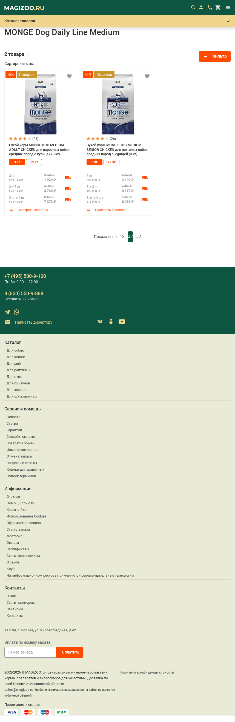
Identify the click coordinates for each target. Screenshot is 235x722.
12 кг (34, 162)
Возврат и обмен (21, 443)
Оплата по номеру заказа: (27, 642)
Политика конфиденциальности (147, 672)
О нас (11, 596)
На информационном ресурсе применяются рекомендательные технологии (70, 575)
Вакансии (15, 609)
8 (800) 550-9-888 (23, 293)
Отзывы (13, 496)
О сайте (13, 562)
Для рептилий (19, 370)
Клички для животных (25, 469)
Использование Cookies (27, 516)
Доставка (14, 536)
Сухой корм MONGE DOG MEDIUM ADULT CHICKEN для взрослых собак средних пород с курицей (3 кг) (39, 149)
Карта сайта (16, 510)
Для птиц (14, 377)
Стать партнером (21, 602)
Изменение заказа (22, 450)
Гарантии (14, 430)
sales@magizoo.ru (18, 690)
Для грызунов (18, 383)
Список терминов (21, 476)
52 (138, 236)
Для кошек (16, 357)
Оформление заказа (24, 523)
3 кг (17, 162)
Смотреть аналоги (28, 210)
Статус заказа (18, 529)
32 (130, 236)
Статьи (12, 423)
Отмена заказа (19, 456)
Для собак (15, 350)
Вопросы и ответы (22, 463)
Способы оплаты (21, 437)
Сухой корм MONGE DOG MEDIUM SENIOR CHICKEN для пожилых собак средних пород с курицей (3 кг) (117, 149)
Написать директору (28, 322)
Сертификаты (18, 549)
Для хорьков (17, 390)
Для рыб (14, 363)
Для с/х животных (22, 396)
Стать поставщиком (23, 556)
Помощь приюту (20, 503)
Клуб (11, 569)
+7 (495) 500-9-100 (25, 276)
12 (122, 236)
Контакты (15, 616)
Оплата (13, 542)
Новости (14, 417)
